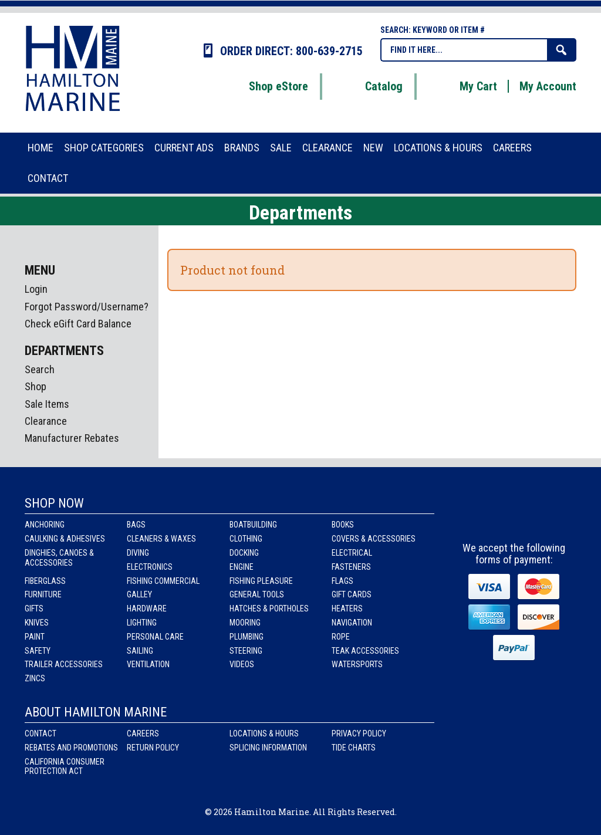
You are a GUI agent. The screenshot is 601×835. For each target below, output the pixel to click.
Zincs (35, 678)
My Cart (463, 86)
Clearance (46, 421)
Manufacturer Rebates (72, 438)
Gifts (34, 608)
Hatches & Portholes (269, 608)
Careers (143, 733)
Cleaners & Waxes (161, 538)
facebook (482, 515)
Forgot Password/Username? (86, 306)
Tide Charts (354, 747)
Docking (244, 552)
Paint (35, 636)
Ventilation (148, 664)
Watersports (357, 664)
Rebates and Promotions (71, 747)
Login (36, 289)
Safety (37, 650)
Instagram (515, 515)
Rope (341, 636)
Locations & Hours (264, 733)
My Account (547, 86)
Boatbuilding (253, 524)
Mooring (245, 622)
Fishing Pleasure (261, 581)
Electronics (150, 567)
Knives (37, 622)
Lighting (142, 622)
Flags (342, 581)
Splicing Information (268, 747)
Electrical (352, 552)
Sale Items (47, 404)
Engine (241, 567)
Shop (35, 386)
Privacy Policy (359, 733)
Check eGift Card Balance (78, 323)
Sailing (140, 650)
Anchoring (45, 524)
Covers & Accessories (374, 538)
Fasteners (351, 567)
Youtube (548, 515)
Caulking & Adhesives (65, 538)
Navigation (352, 622)
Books (343, 524)
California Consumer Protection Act (64, 766)
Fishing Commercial (163, 581)
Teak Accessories (365, 650)
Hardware (147, 608)
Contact (40, 733)
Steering (245, 650)
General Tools (256, 594)
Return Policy (153, 747)
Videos (241, 664)
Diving (138, 552)
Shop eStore (264, 86)
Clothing (245, 538)
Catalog (369, 86)
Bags (136, 524)
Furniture (43, 594)
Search (40, 369)
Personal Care (155, 636)
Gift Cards (352, 594)
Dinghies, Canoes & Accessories (59, 557)
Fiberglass (45, 581)
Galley (139, 594)
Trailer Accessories (64, 664)
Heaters (347, 608)
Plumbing (246, 636)
